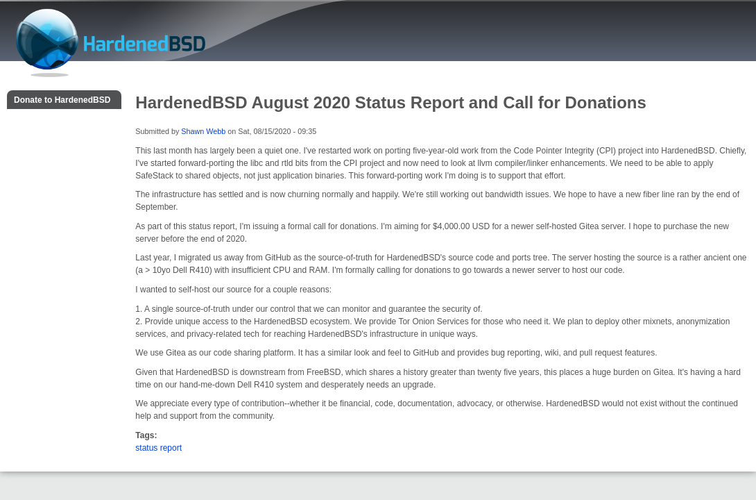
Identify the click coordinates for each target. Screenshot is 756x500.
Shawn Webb (203, 131)
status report (158, 448)
